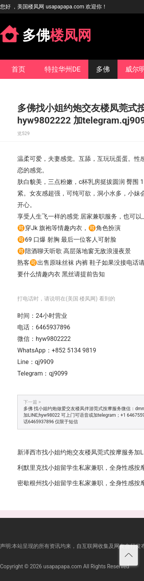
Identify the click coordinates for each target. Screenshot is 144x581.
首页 (18, 69)
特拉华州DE (63, 69)
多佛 (103, 69)
